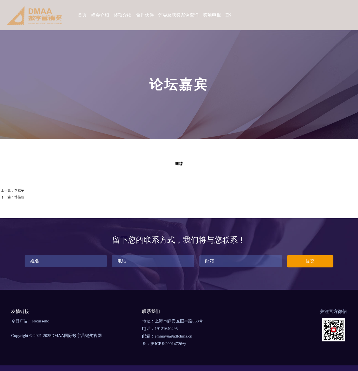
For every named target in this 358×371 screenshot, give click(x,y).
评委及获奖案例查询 (178, 15)
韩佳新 (19, 197)
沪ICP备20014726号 (168, 343)
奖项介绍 (122, 15)
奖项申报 (212, 15)
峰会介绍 (100, 15)
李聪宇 (19, 190)
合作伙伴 (145, 15)
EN (228, 15)
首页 (82, 15)
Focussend (40, 321)
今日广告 (19, 321)
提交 (310, 260)
